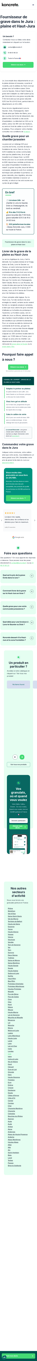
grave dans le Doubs (19, 344)
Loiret (10, 1041)
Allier (10, 1145)
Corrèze (11, 1103)
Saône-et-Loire (13, 973)
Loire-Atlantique (14, 1036)
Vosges (10, 934)
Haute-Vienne (13, 932)
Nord (10, 1004)
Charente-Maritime (15, 1108)
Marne (10, 1028)
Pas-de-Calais (13, 997)
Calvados (11, 1114)
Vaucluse (11, 940)
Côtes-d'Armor (13, 1095)
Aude (10, 1124)
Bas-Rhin (11, 981)
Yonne (10, 929)
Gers (10, 1075)
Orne (10, 999)
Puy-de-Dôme (13, 994)
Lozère (10, 1033)
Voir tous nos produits (18, 764)
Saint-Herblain (13, 1152)
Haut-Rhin (12, 978)
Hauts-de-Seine (14, 924)
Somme (11, 952)
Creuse (10, 1088)
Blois (10, 1155)
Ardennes (11, 1132)
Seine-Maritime (14, 963)
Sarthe (10, 976)
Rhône (10, 908)
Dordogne (11, 1090)
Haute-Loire (12, 1038)
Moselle (11, 991)
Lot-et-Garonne (14, 1015)
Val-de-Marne (13, 919)
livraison (27, 132)
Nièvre (10, 1007)
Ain (9, 1150)
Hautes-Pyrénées (14, 989)
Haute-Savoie (13, 965)
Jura (9, 1054)
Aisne (10, 1129)
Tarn (9, 950)
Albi (9, 1147)
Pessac (11, 1163)
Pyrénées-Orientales (15, 984)
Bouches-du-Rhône (15, 1116)
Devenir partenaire (18, 821)
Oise (9, 1002)
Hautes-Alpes (13, 1142)
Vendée (11, 942)
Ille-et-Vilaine (13, 1062)
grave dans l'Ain (8, 347)
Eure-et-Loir (12, 1069)
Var (9, 947)
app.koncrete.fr (8, 463)
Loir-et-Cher (12, 1046)
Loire (10, 1043)
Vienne (10, 937)
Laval (10, 1158)
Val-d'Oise (12, 914)
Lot (9, 1023)
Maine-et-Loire (13, 1030)
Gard (10, 1064)
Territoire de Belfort (15, 921)
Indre (10, 1049)
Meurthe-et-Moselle (15, 1017)
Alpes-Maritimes (14, 1140)
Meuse (10, 1010)
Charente (11, 1111)
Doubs (10, 1093)
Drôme (10, 1085)
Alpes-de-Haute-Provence (18, 1134)
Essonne (11, 927)
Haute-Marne (13, 1012)
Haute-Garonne (14, 1077)
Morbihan (11, 911)
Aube (10, 1121)
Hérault (11, 1067)
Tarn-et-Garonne (14, 945)
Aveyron (11, 1119)
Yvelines (11, 958)
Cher (10, 1106)
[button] (33, 5)
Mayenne (11, 1020)
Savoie (10, 968)
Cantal (10, 1101)
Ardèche (11, 1137)
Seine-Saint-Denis (15, 916)
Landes (11, 1051)
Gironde (11, 1072)
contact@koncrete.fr (19, 563)
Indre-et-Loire (13, 1059)
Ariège (10, 1127)
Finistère (11, 1080)
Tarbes (10, 1160)
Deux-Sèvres (13, 955)
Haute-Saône (13, 971)
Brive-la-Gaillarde (14, 1165)
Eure (9, 1082)
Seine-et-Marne (14, 960)
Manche (11, 1025)
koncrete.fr (15, 436)
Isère (10, 1056)
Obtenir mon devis (18, 367)
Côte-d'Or (11, 1098)
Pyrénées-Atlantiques (16, 986)
